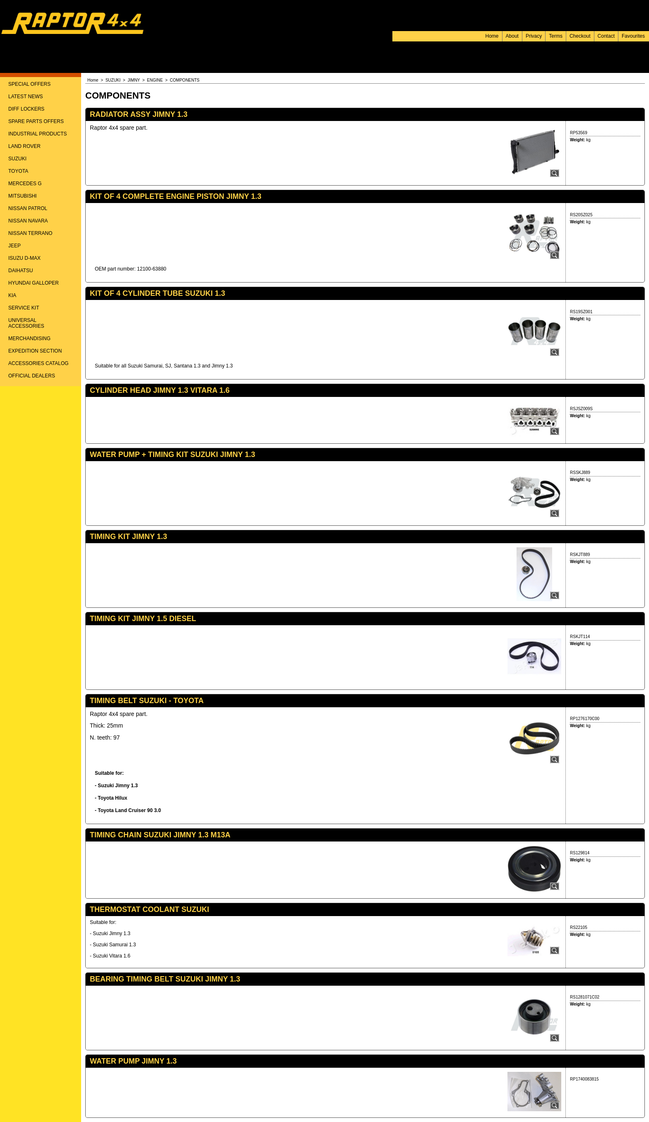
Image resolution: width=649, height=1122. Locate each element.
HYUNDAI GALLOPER (33, 283)
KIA (12, 295)
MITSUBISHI (22, 196)
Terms (555, 36)
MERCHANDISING (29, 338)
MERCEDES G (25, 183)
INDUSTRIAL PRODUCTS (37, 134)
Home (492, 36)
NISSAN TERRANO (30, 233)
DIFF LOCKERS (26, 109)
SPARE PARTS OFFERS (36, 121)
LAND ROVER (24, 146)
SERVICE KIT (23, 308)
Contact (606, 36)
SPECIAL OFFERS (29, 84)
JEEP (14, 246)
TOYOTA (18, 171)
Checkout (580, 36)
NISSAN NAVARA (28, 221)
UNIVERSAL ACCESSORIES (26, 323)
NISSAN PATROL (27, 208)
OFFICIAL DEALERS (31, 376)
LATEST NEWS (25, 96)
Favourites (633, 36)
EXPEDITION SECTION (35, 351)
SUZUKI (17, 159)
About (512, 36)
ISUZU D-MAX (24, 258)
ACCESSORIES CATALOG (38, 363)
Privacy (534, 36)
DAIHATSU (20, 270)
